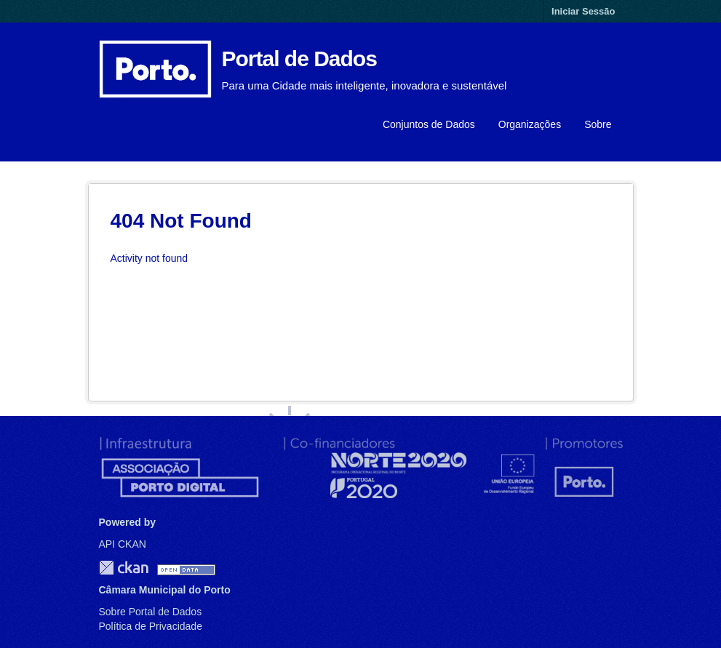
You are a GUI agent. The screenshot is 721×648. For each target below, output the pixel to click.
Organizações (529, 124)
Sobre (597, 124)
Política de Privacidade (150, 626)
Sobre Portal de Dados (150, 611)
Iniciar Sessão (583, 11)
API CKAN (122, 544)
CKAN (123, 567)
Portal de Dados (299, 59)
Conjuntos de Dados (429, 124)
